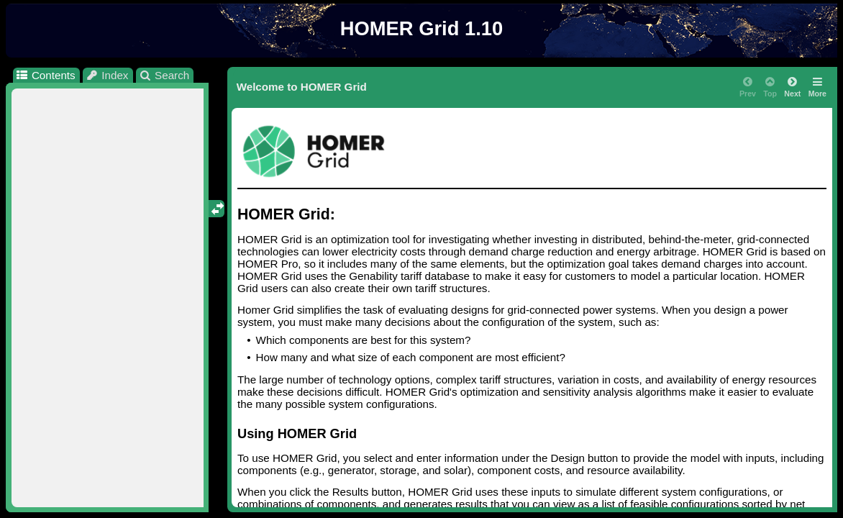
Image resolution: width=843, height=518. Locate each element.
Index (107, 75)
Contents (45, 75)
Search (164, 75)
